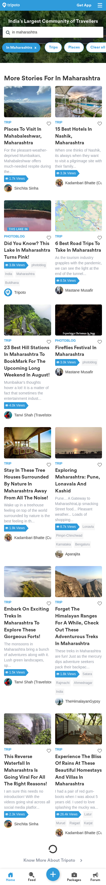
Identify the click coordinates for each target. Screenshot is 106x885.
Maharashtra (25, 274)
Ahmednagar (83, 683)
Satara (87, 674)
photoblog (38, 265)
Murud (60, 823)
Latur (87, 814)
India (8, 274)
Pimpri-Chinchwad (69, 535)
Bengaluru (82, 544)
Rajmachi (63, 683)
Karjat (88, 823)
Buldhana (12, 283)
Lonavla (88, 527)
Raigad (75, 823)
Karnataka (63, 544)
